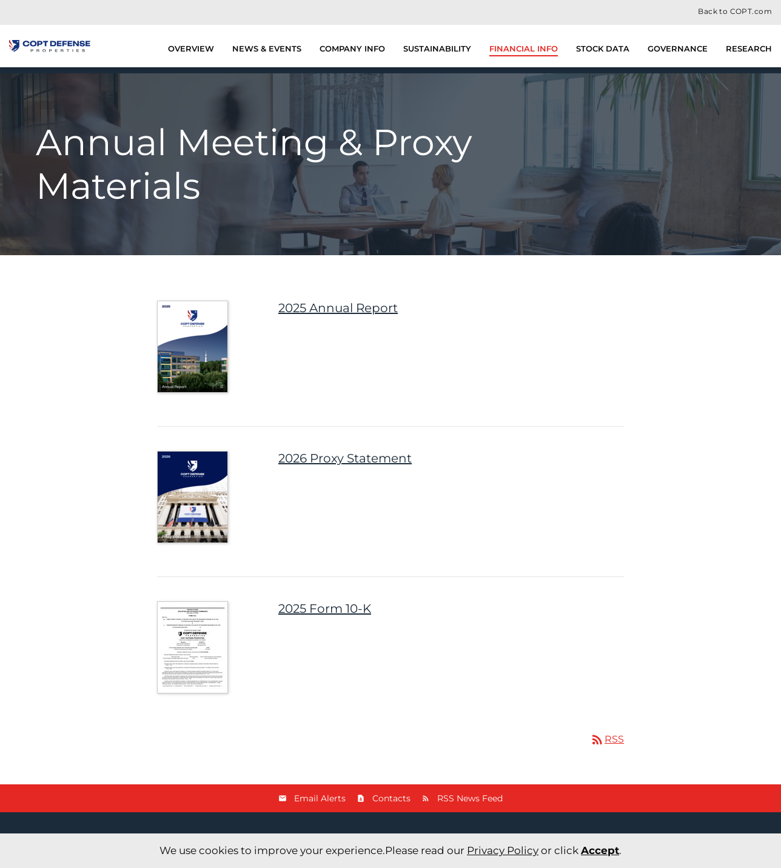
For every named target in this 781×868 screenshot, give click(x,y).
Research (749, 48)
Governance (678, 48)
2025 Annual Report (338, 308)
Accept (600, 850)
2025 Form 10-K (324, 608)
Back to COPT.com (735, 11)
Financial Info (523, 48)
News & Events (266, 48)
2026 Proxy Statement (345, 458)
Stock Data (602, 48)
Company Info (352, 48)
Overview (191, 48)
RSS (607, 739)
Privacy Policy (502, 850)
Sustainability (437, 48)
